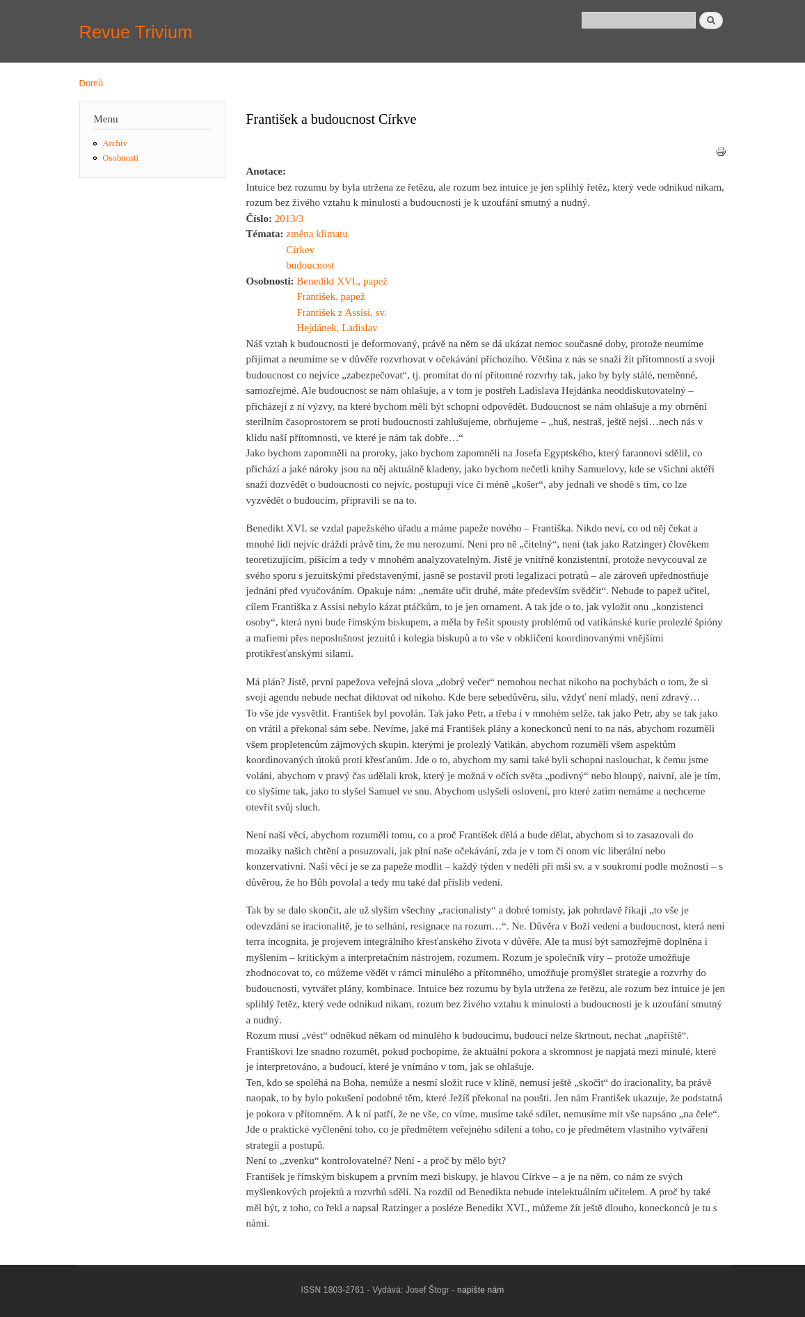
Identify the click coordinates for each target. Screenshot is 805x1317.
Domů (91, 83)
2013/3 (289, 218)
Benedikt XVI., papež (342, 281)
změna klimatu (317, 233)
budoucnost (310, 265)
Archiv (114, 143)
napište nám (480, 1290)
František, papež (330, 296)
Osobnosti (120, 158)
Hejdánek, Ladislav (337, 327)
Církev (300, 249)
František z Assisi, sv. (341, 312)
